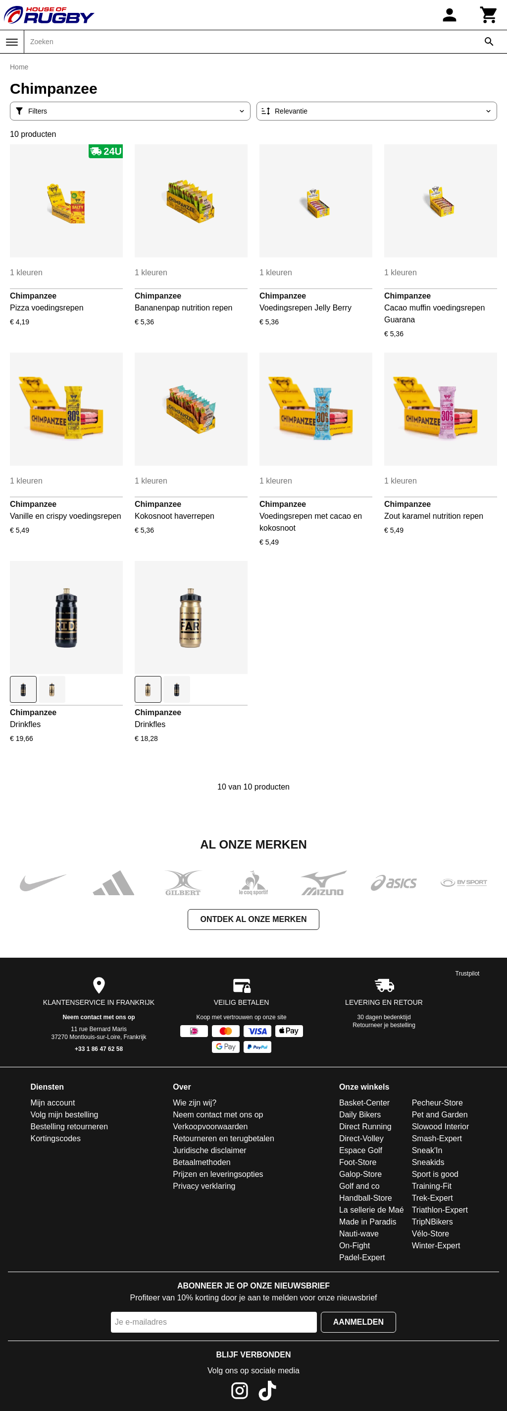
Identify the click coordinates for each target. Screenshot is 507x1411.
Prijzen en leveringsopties (218, 1174)
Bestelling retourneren (69, 1126)
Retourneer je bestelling (384, 1025)
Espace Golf (360, 1150)
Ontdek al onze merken (253, 919)
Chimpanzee (33, 296)
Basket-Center (364, 1103)
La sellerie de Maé (371, 1210)
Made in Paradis (368, 1222)
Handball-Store (365, 1198)
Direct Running (365, 1126)
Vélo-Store (431, 1233)
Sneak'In (427, 1150)
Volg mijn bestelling (65, 1114)
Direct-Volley (361, 1138)
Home (19, 67)
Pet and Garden (440, 1114)
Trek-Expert (432, 1198)
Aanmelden (358, 1322)
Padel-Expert (362, 1257)
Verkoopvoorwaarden (210, 1126)
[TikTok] (267, 1392)
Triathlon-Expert (440, 1210)
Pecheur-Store (437, 1103)
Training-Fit (432, 1186)
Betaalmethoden (202, 1162)
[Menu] (12, 42)
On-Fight (354, 1245)
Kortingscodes (56, 1138)
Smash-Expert (437, 1138)
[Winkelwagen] (489, 15)
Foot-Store (358, 1162)
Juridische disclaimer (210, 1150)
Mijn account (53, 1103)
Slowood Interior (440, 1126)
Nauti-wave (359, 1233)
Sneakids (428, 1162)
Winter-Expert (436, 1245)
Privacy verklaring (204, 1186)
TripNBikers (432, 1222)
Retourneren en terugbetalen (223, 1138)
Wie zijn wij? (194, 1103)
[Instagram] (240, 1392)
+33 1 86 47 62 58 (99, 1048)
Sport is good (435, 1174)
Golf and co (359, 1186)
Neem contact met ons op (99, 1017)
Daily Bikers (360, 1114)
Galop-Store (360, 1174)
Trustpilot (468, 973)
